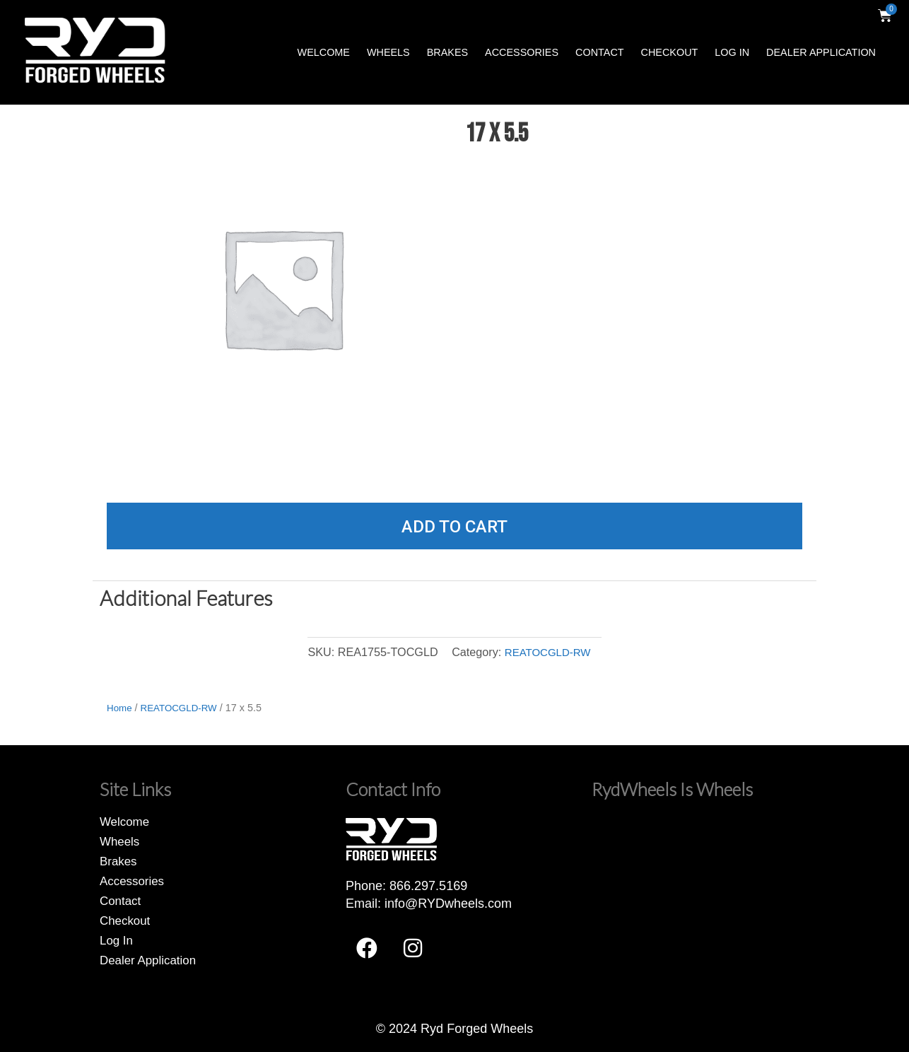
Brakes (447, 52)
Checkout (669, 52)
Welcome (324, 52)
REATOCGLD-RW (547, 651)
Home (120, 707)
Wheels (388, 52)
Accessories (521, 52)
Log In (732, 52)
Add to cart (454, 527)
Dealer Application (821, 52)
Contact (599, 52)
